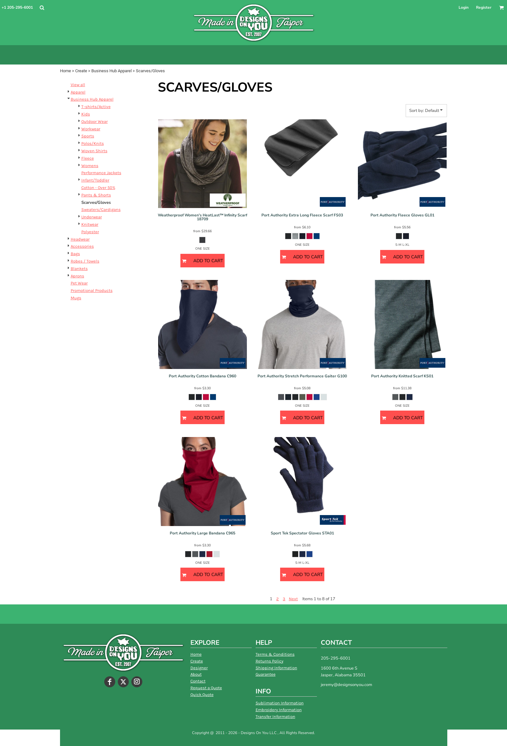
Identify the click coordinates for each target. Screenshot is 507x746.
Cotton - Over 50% (98, 187)
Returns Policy (269, 661)
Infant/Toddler (95, 180)
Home (65, 70)
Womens (89, 165)
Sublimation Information (280, 703)
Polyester (90, 231)
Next (293, 598)
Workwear (90, 128)
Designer (199, 667)
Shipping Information (276, 667)
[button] (41, 7)
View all (78, 84)
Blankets (79, 268)
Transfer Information (275, 716)
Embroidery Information (279, 709)
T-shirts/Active (96, 106)
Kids (85, 114)
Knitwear (89, 224)
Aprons (77, 276)
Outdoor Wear (94, 121)
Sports (87, 136)
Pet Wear (79, 283)
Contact (198, 681)
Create (81, 70)
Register (484, 7)
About (196, 674)
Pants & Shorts (96, 195)
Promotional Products (92, 290)
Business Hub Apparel (111, 70)
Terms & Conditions (275, 654)
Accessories (82, 246)
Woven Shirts (94, 150)
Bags (75, 253)
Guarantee (266, 674)
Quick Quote (202, 694)
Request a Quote (206, 687)
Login (464, 7)
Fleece (87, 158)
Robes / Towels (85, 261)
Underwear (91, 216)
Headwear (80, 239)
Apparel (78, 92)
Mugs (76, 297)
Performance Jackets (101, 172)
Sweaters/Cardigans (101, 209)
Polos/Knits (92, 143)
